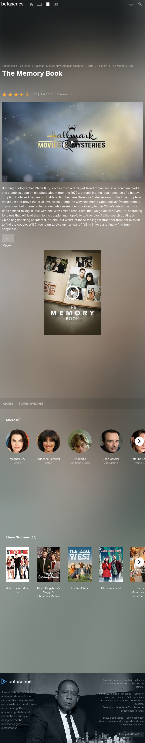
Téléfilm (102, 65)
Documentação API (112, 683)
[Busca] (140, 4)
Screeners (136, 700)
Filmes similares (31, 403)
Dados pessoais (135, 697)
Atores (8, 403)
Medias (124, 700)
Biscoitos (126, 693)
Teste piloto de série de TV (117, 707)
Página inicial (10, 65)
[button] (17, 447)
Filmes (26, 65)
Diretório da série (112, 680)
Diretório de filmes (134, 680)
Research (139, 704)
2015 (90, 65)
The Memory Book (122, 65)
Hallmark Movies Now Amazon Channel (58, 65)
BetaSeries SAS (109, 700)
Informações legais (108, 693)
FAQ (127, 683)
